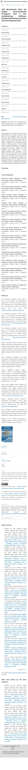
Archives (8, 4)
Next (24, 682)
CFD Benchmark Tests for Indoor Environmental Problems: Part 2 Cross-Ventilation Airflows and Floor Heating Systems (15, 552)
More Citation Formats (8, 530)
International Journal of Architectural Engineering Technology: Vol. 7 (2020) (15, 622)
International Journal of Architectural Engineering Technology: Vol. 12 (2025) (15, 656)
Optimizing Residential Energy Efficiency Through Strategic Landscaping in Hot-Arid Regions (15, 662)
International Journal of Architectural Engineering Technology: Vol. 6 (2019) (15, 647)
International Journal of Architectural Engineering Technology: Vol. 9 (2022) (15, 608)
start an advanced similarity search (16, 685)
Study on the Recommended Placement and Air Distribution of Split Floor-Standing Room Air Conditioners (15, 604)
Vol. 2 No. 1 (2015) (15, 4)
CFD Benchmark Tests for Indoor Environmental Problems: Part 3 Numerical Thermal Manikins (15, 591)
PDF (5, 459)
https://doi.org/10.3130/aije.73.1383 (15, 408)
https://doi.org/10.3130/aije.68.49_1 (9, 418)
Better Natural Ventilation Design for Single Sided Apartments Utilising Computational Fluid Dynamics (15, 628)
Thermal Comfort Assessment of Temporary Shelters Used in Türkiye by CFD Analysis (15, 652)
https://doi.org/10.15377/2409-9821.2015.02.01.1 (12, 322)
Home (2, 4)
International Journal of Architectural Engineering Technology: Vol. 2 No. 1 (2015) (15, 576)
